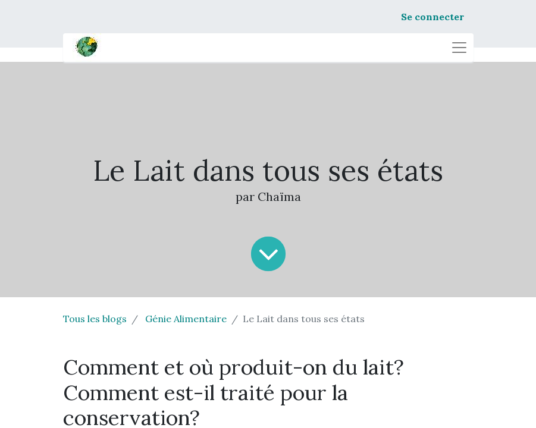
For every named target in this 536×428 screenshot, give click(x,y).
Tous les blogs (95, 319)
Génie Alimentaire (186, 319)
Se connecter (432, 17)
